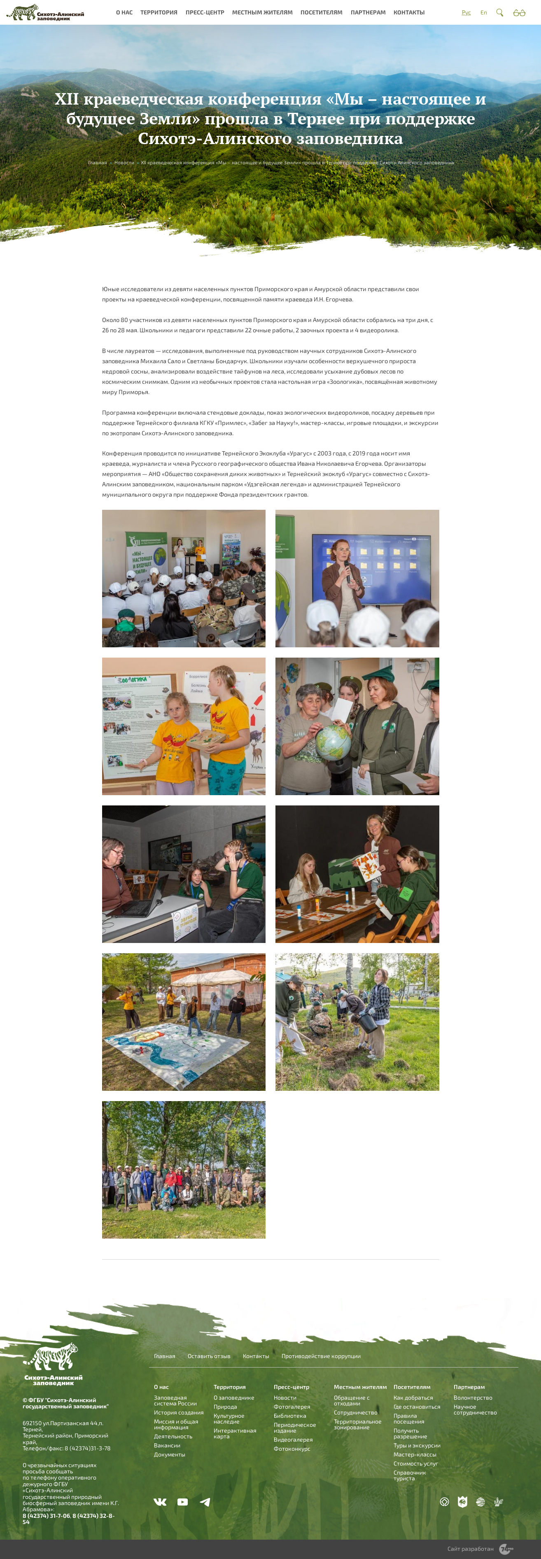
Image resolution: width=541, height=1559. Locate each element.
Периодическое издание (295, 1427)
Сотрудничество (356, 1412)
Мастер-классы (415, 1454)
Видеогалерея (293, 1439)
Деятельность (173, 1436)
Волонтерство (473, 1397)
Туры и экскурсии (417, 1445)
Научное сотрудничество (475, 1409)
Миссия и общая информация (176, 1424)
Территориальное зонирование (358, 1424)
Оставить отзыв (209, 1356)
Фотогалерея (292, 1406)
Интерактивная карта (235, 1433)
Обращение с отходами (352, 1400)
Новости (124, 162)
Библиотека (290, 1415)
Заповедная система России (175, 1400)
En (483, 12)
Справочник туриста (410, 1475)
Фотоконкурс (292, 1448)
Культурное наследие (229, 1418)
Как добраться (413, 1397)
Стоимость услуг (416, 1463)
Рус (466, 12)
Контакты (409, 12)
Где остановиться (417, 1406)
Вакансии (167, 1445)
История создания (179, 1412)
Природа (225, 1406)
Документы (169, 1454)
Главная (97, 162)
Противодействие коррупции (321, 1356)
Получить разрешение (410, 1433)
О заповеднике (234, 1397)
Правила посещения (409, 1418)
